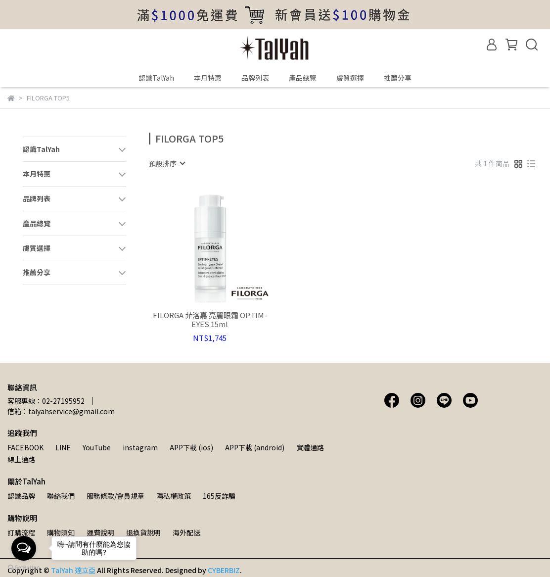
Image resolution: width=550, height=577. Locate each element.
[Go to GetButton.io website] (24, 567)
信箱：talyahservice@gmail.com (61, 411)
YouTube (97, 447)
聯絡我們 (61, 496)
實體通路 (310, 447)
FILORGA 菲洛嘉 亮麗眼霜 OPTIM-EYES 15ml (210, 320)
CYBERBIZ (224, 570)
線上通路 (21, 459)
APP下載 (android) (254, 447)
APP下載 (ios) (191, 447)
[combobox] (166, 163)
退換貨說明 (143, 532)
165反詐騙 (219, 496)
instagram (140, 447)
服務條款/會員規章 (115, 496)
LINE (63, 447)
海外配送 (186, 532)
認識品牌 (21, 496)
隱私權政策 (173, 496)
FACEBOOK (25, 447)
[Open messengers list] (23, 548)
